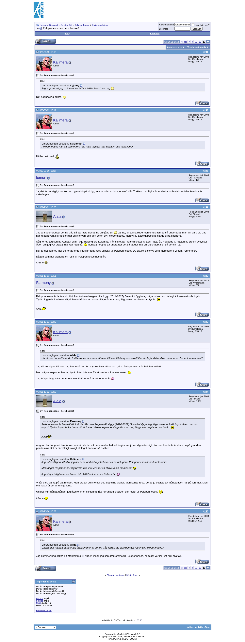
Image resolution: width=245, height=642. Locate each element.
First (184, 42)
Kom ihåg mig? (200, 25)
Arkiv (200, 627)
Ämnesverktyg (174, 47)
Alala (57, 216)
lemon (41, 177)
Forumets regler (44, 610)
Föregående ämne (116, 575)
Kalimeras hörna (100, 25)
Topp (207, 627)
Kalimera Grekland (49, 25)
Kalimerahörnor (82, 25)
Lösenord (163, 29)
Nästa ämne (132, 575)
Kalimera (60, 62)
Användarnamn (166, 24)
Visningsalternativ (196, 47)
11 (195, 42)
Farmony (43, 283)
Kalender (154, 33)
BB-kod (39, 598)
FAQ (67, 33)
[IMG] (38, 603)
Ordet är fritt (66, 25)
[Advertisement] (139, 10)
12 (200, 42)
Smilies (39, 601)
